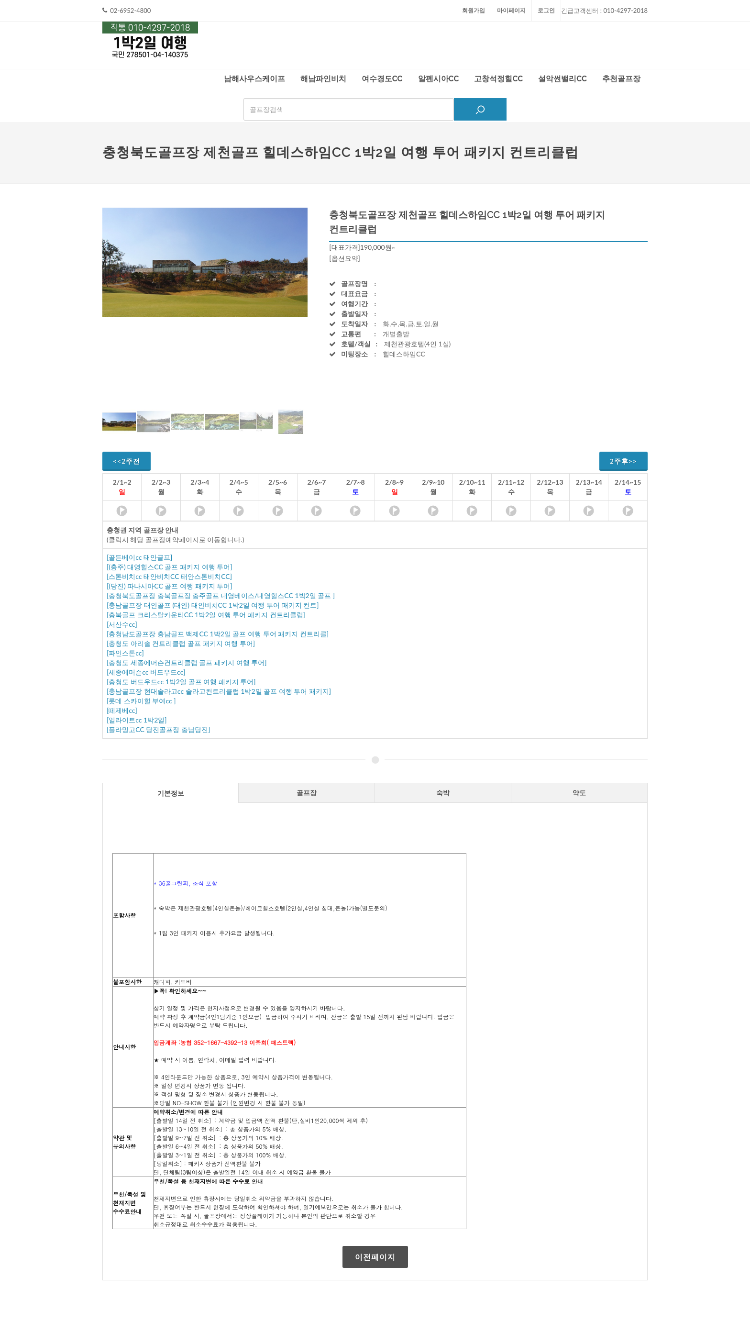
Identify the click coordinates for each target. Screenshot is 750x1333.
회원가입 (473, 10)
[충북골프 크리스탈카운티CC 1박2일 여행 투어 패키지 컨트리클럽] (206, 615)
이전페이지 (375, 1256)
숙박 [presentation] (443, 793)
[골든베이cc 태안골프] (139, 557)
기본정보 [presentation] (170, 793)
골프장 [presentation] (307, 793)
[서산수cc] (122, 624)
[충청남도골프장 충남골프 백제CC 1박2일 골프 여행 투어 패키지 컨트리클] (218, 634)
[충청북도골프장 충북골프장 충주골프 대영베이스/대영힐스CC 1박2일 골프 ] (221, 595)
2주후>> (623, 461)
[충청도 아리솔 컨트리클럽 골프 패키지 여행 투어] (181, 643)
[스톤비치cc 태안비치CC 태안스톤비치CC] (169, 576)
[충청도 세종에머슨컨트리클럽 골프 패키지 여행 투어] (187, 662)
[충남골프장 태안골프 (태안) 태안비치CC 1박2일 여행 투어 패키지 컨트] (213, 605)
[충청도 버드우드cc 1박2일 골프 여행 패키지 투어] (181, 682)
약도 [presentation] (579, 793)
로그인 (546, 10)
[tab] (170, 792)
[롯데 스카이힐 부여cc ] (141, 701)
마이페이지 (511, 10)
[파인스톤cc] (125, 653)
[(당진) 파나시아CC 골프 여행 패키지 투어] (169, 586)
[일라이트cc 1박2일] (137, 720)
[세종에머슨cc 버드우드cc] (146, 672)
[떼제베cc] (122, 710)
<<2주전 (126, 461)
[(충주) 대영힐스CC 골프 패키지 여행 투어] (169, 567)
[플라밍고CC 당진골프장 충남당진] (158, 729)
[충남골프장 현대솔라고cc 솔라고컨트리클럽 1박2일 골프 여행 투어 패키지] (219, 691)
